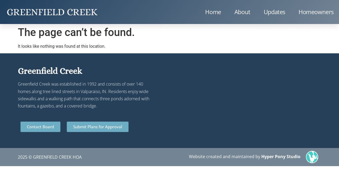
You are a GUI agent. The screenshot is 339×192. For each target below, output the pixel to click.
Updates (274, 12)
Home (213, 12)
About (242, 12)
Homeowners (316, 12)
